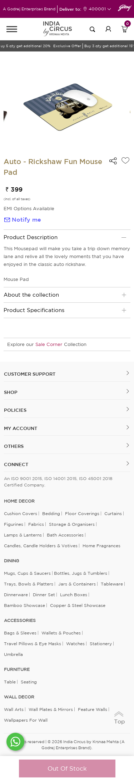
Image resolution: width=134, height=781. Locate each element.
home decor (19, 501)
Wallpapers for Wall (26, 720)
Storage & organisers (72, 524)
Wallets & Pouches (61, 633)
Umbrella (13, 654)
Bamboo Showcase (24, 605)
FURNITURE (17, 669)
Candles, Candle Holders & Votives (41, 546)
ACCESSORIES (20, 620)
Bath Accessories (65, 535)
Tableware (112, 584)
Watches (75, 644)
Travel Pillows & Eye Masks (32, 644)
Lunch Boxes (73, 595)
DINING (11, 561)
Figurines (13, 524)
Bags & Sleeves (20, 633)
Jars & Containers (77, 584)
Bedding (51, 513)
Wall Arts (14, 709)
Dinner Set (44, 595)
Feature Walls (92, 709)
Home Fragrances (101, 546)
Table (10, 682)
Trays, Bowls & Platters (28, 584)
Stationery (101, 644)
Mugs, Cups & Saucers (27, 573)
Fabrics (36, 524)
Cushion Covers (20, 513)
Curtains (113, 513)
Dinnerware (16, 595)
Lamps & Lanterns (23, 535)
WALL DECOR (19, 697)
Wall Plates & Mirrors (51, 709)
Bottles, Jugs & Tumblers (80, 573)
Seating (29, 682)
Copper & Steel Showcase (77, 605)
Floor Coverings (82, 513)
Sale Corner (48, 344)
